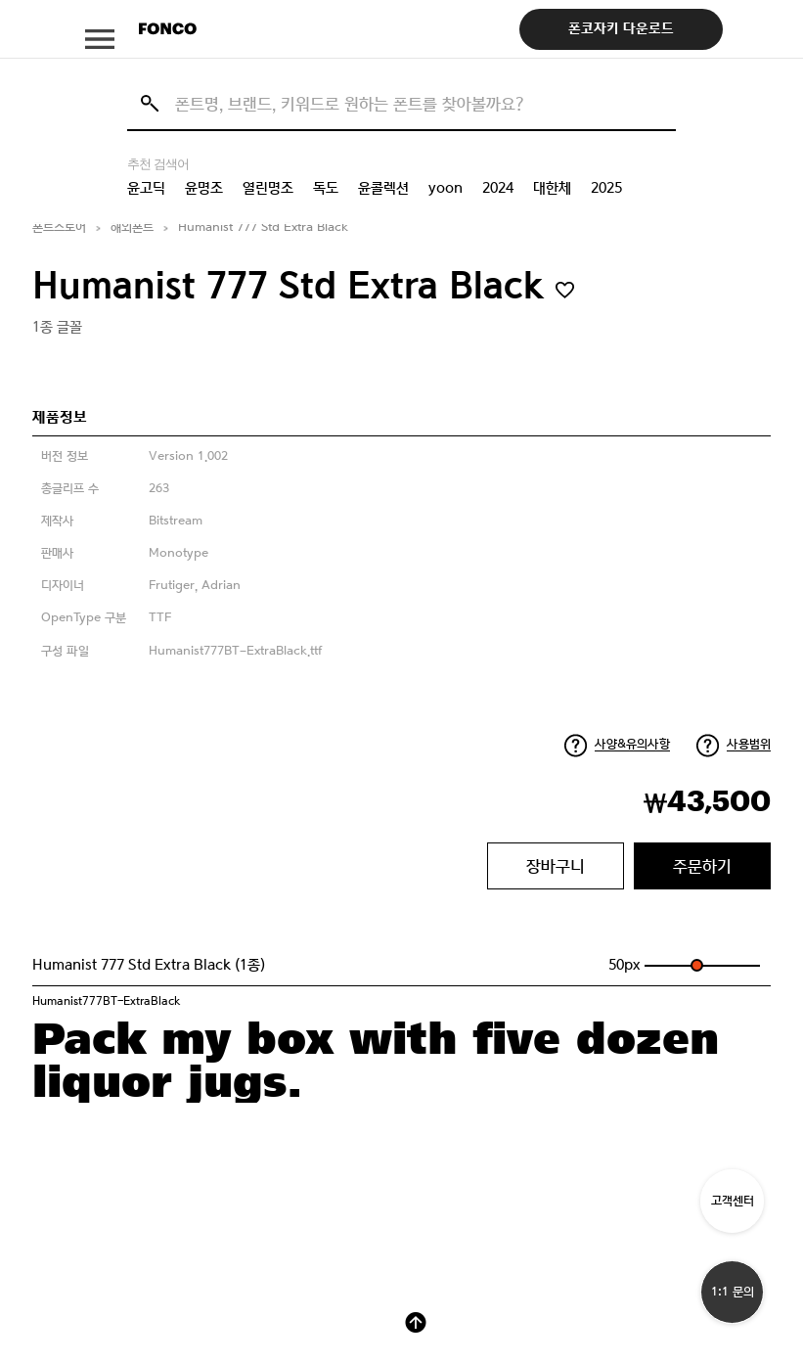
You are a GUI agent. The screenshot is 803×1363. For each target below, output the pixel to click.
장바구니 (555, 866)
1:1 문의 (732, 1292)
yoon (445, 188)
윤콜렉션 (383, 188)
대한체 (552, 188)
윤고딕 (146, 188)
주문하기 (702, 866)
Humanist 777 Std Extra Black (263, 227)
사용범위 (749, 744)
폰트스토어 (59, 227)
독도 (325, 188)
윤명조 (204, 188)
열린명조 (268, 188)
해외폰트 (132, 227)
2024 (497, 188)
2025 (606, 188)
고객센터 (732, 1201)
